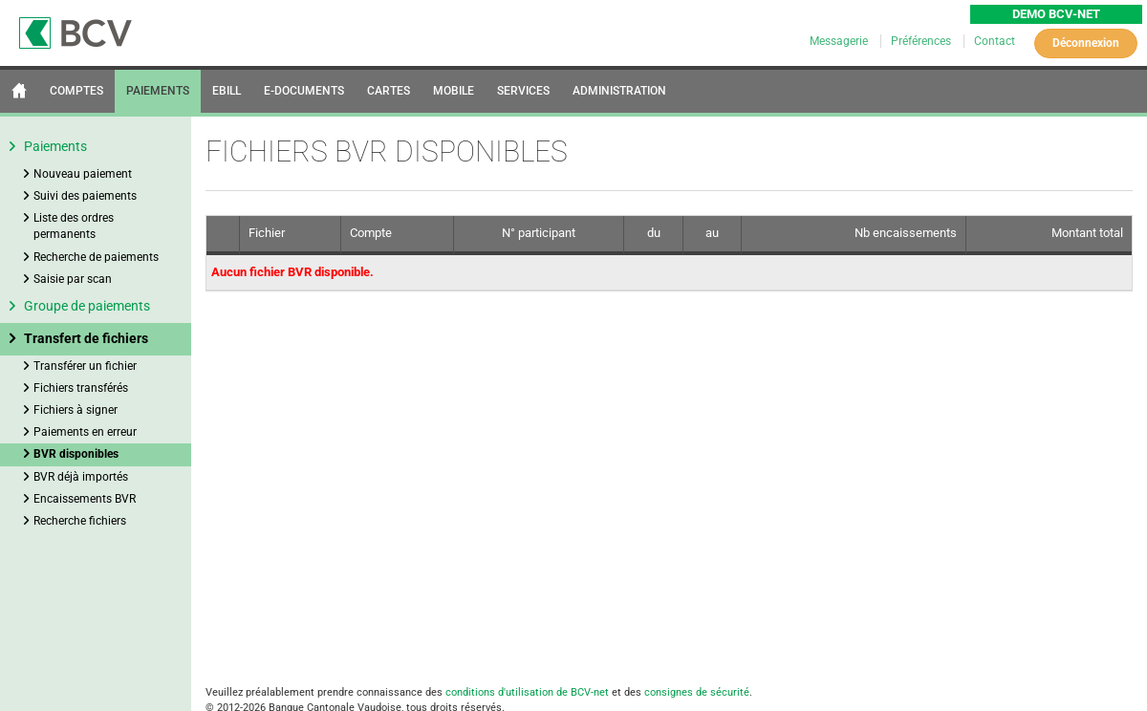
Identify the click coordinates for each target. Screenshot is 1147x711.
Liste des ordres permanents (73, 226)
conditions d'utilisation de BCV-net (527, 692)
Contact (994, 41)
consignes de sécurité (696, 692)
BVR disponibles (76, 454)
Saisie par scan (72, 279)
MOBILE (453, 90)
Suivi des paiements (85, 196)
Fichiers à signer (75, 410)
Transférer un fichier (85, 366)
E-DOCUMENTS (304, 90)
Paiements (55, 146)
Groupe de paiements (87, 305)
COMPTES (76, 90)
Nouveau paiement (82, 174)
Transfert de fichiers (86, 338)
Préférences (922, 41)
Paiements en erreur (85, 432)
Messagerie (840, 41)
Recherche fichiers (79, 521)
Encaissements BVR (84, 499)
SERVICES (523, 90)
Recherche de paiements (96, 257)
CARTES (388, 90)
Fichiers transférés (80, 388)
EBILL (226, 90)
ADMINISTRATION (619, 90)
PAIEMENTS (157, 90)
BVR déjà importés (80, 477)
